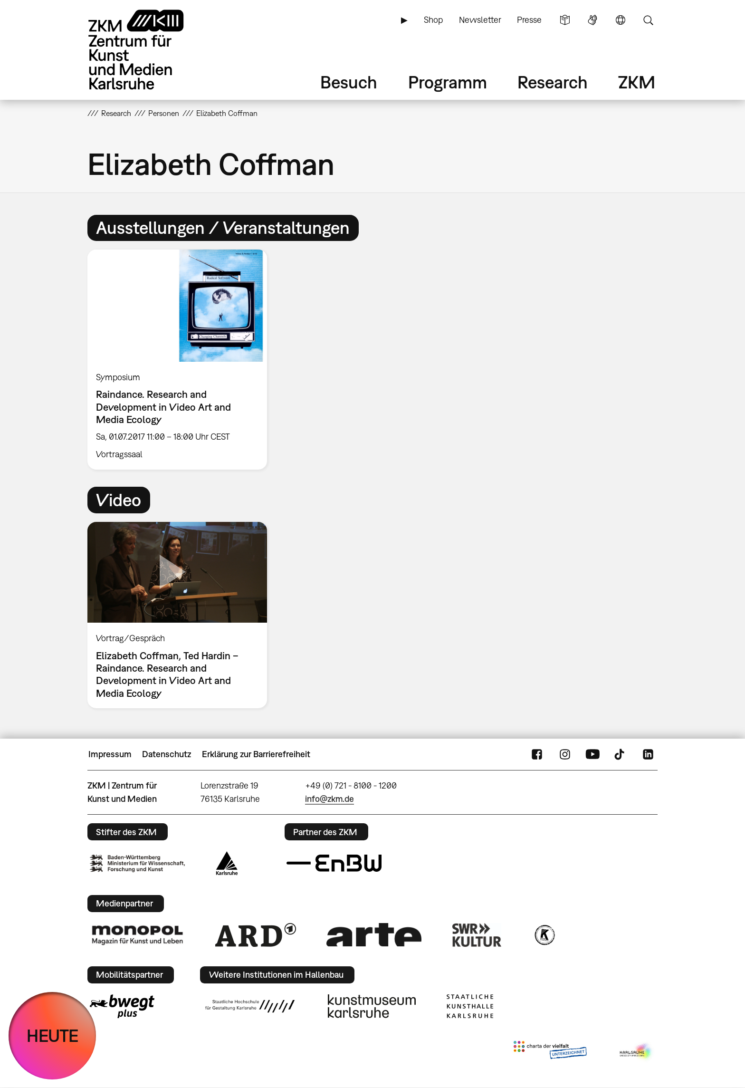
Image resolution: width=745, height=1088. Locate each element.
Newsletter (480, 20)
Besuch (348, 82)
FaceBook (536, 754)
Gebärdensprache (592, 20)
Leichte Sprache (564, 20)
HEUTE (52, 1035)
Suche (648, 20)
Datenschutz (166, 754)
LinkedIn (648, 754)
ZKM (636, 82)
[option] (181, 359)
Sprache (620, 20)
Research (552, 82)
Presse (529, 20)
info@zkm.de (329, 799)
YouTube (592, 754)
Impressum (110, 754)
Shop (433, 20)
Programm (447, 82)
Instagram (564, 754)
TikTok (620, 754)
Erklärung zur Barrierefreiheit (256, 754)
